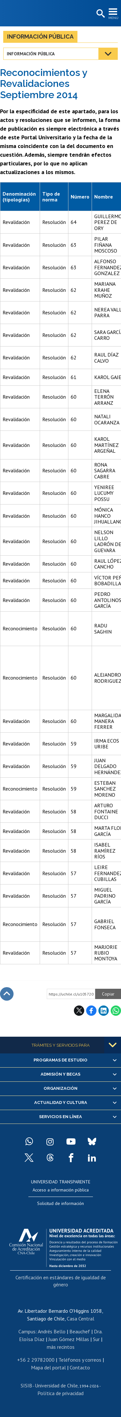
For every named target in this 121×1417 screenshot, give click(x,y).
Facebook (91, 1010)
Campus (26, 1331)
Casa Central (80, 1318)
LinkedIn (103, 1011)
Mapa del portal (48, 1367)
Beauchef (79, 1331)
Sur (96, 1339)
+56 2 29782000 (36, 1360)
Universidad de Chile (56, 1385)
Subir (7, 994)
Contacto (80, 1367)
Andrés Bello (52, 1331)
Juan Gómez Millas (68, 1339)
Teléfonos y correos (79, 1360)
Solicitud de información (60, 1203)
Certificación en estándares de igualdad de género (60, 1281)
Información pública (40, 36)
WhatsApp (116, 1010)
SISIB (26, 1385)
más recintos (61, 1347)
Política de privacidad (60, 1393)
